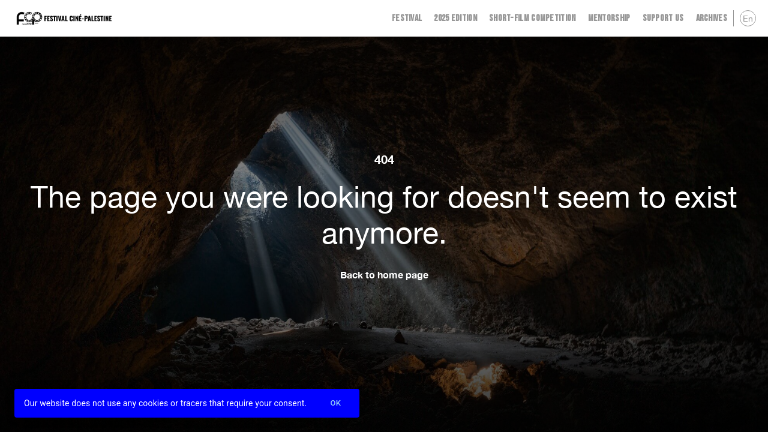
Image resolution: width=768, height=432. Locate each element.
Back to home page (384, 274)
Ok (335, 403)
